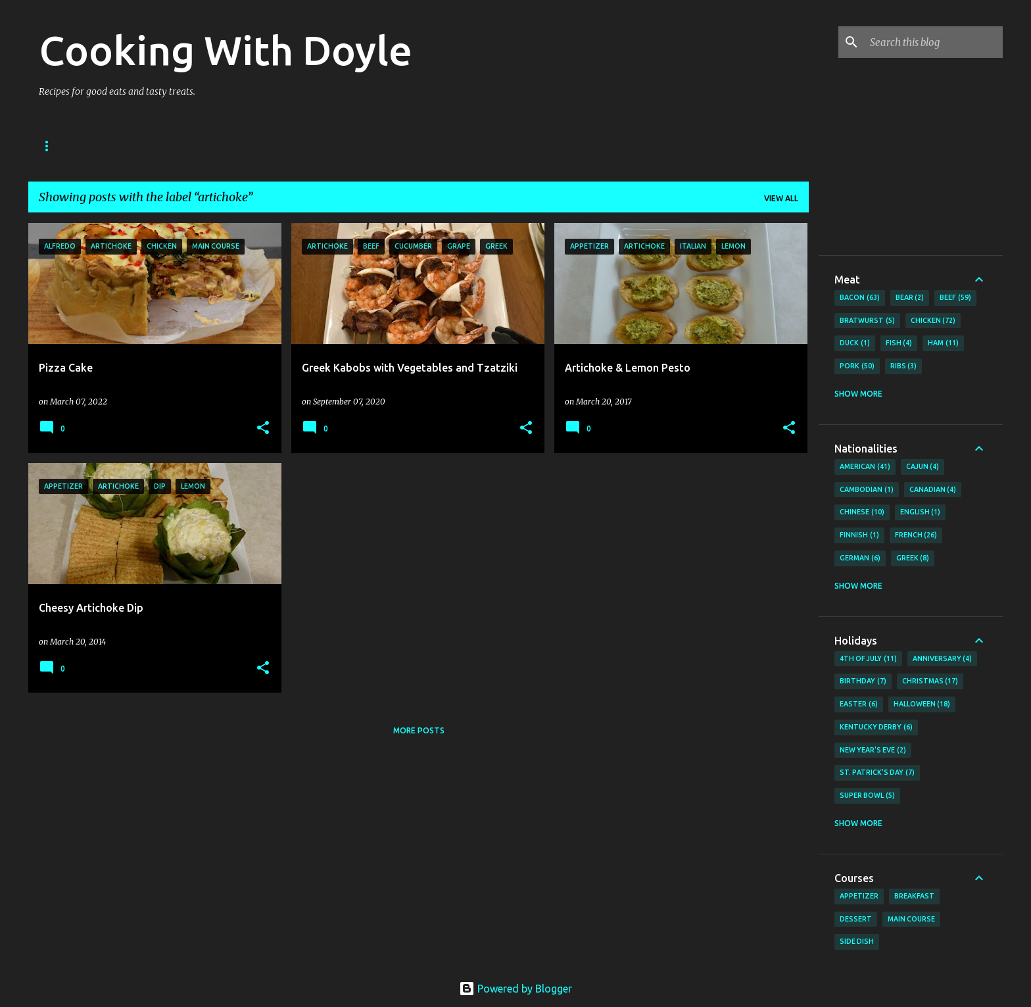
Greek (913, 558)
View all (781, 198)
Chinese (862, 512)
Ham (943, 343)
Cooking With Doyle (225, 50)
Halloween (922, 704)
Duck (855, 343)
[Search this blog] (934, 42)
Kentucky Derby (876, 727)
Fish (899, 343)
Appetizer (859, 896)
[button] (263, 428)
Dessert (856, 919)
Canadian (933, 490)
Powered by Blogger (515, 989)
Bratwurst (867, 321)
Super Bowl (867, 796)
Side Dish (857, 941)
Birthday (863, 681)
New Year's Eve (873, 750)
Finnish (859, 535)
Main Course (911, 919)
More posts (418, 730)
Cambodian (867, 490)
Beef (955, 298)
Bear (910, 298)
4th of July (868, 659)
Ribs (903, 366)
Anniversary (942, 659)
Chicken (933, 321)
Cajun (923, 467)
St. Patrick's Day (877, 773)
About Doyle (122, 145)
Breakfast (914, 896)
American (865, 467)
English (920, 512)
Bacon (860, 298)
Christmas (930, 681)
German (860, 558)
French (916, 535)
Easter (859, 704)
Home (51, 145)
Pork (857, 366)
